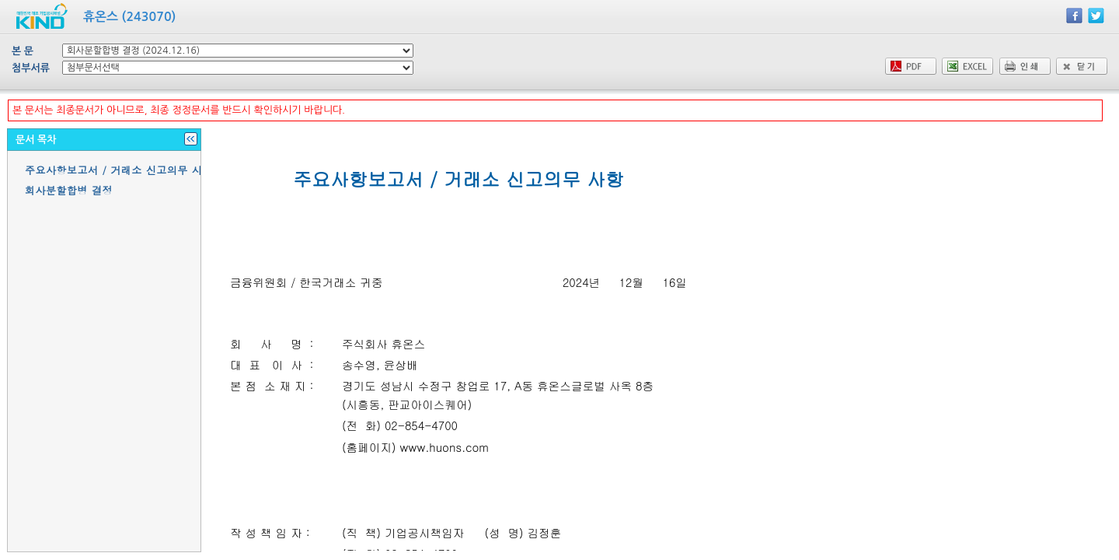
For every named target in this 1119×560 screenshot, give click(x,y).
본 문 (22, 51)
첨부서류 (31, 68)
